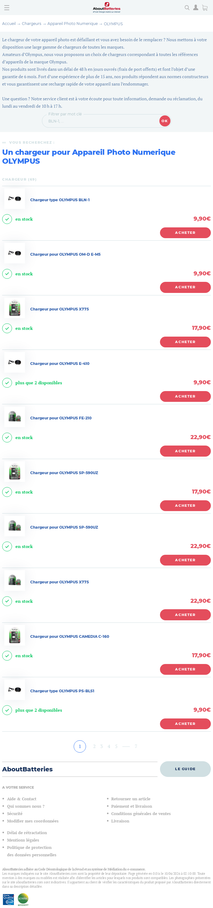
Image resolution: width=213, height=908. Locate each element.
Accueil (9, 23)
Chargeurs (31, 23)
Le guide (185, 769)
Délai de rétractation (27, 832)
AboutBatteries (27, 769)
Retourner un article (130, 799)
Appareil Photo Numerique (72, 23)
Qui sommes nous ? (25, 806)
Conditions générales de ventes (141, 813)
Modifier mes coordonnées (33, 821)
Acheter (185, 232)
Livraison (120, 821)
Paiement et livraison (131, 806)
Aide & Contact (21, 799)
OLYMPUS (113, 24)
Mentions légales (23, 840)
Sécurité (15, 813)
